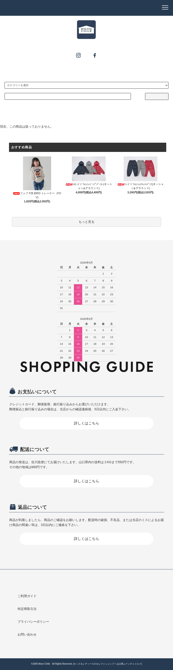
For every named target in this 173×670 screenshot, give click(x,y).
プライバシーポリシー (33, 621)
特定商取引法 (27, 609)
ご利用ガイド (27, 596)
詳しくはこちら (86, 423)
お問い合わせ (27, 634)
